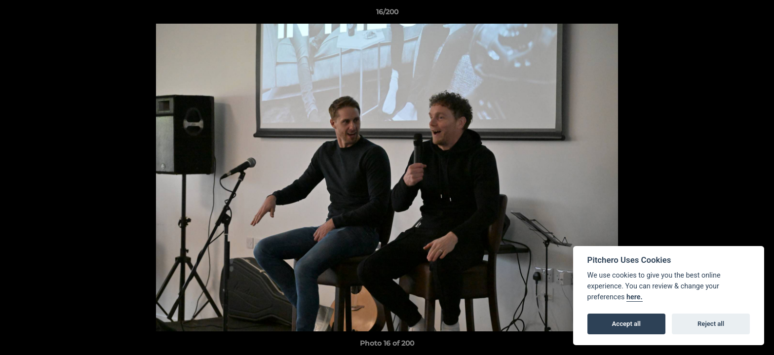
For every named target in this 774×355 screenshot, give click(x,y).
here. (634, 297)
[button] (756, 14)
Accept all (626, 323)
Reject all (710, 323)
